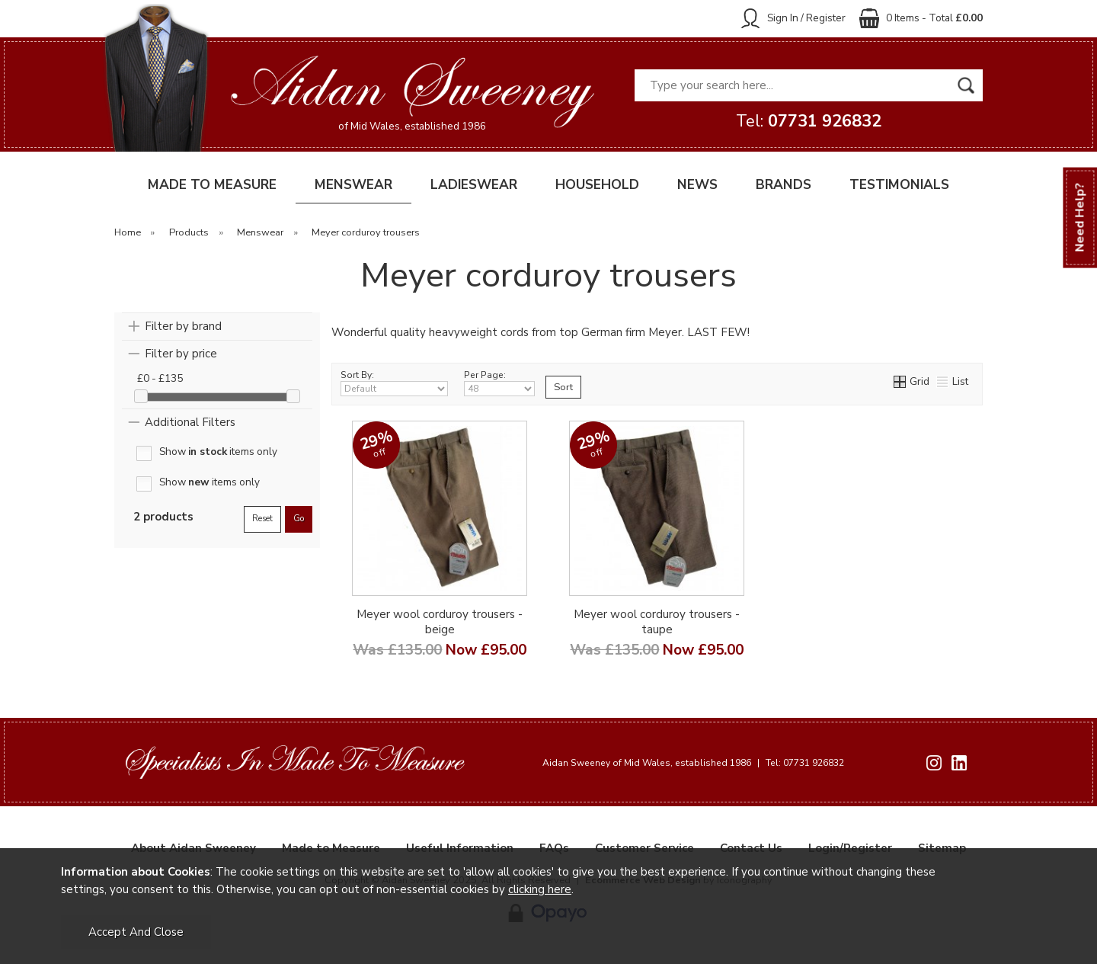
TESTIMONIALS (899, 185)
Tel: (808, 121)
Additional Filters (190, 422)
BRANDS (783, 185)
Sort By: (394, 382)
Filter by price (181, 353)
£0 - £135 (160, 378)
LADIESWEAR (473, 185)
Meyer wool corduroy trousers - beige (440, 622)
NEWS (697, 185)
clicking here (539, 889)
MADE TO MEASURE (212, 185)
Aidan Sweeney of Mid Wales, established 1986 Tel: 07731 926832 (693, 763)
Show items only (218, 452)
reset (262, 518)
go (298, 518)
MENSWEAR (353, 185)
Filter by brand (183, 326)
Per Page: (499, 382)
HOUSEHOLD (597, 185)
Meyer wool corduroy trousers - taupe (657, 622)
